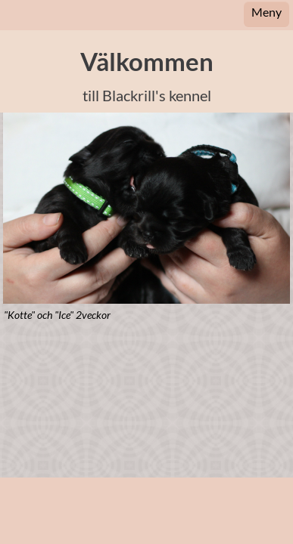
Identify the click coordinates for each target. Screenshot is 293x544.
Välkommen (147, 61)
